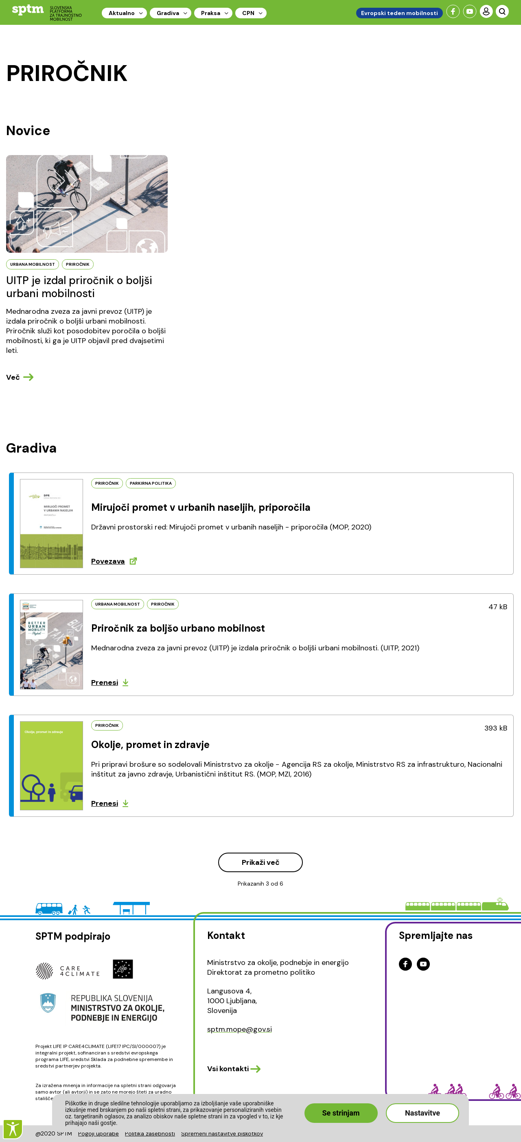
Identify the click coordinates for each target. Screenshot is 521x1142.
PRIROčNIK (78, 264)
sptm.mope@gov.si (239, 1029)
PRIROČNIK (107, 483)
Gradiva (168, 13)
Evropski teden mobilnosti (399, 13)
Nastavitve (422, 1113)
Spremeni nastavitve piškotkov (222, 1133)
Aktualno (122, 13)
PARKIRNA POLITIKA (151, 483)
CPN (248, 13)
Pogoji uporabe (98, 1133)
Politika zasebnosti (150, 1133)
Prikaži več (261, 862)
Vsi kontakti (228, 1069)
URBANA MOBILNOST (32, 264)
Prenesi (104, 682)
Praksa (210, 13)
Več (13, 377)
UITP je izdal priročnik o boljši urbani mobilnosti (79, 286)
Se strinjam (341, 1113)
